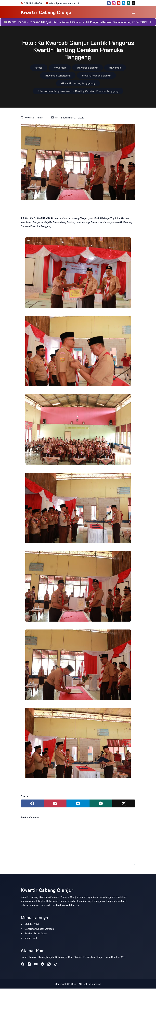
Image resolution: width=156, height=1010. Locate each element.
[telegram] (123, 3)
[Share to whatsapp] (101, 803)
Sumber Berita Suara (36, 933)
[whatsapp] (128, 3)
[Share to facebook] (32, 803)
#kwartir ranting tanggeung (78, 83)
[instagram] (114, 3)
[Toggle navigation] (133, 12)
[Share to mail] (55, 803)
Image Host (31, 938)
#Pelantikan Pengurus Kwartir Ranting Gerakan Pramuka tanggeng (78, 91)
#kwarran (115, 67)
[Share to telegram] (77, 803)
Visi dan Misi (32, 924)
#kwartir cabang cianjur (96, 75)
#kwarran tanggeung (58, 75)
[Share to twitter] (123, 803)
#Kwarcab (60, 67)
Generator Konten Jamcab (39, 928)
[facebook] (109, 3)
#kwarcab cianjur (87, 67)
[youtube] (118, 3)
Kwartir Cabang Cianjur (47, 12)
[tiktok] (133, 3)
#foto (38, 67)
